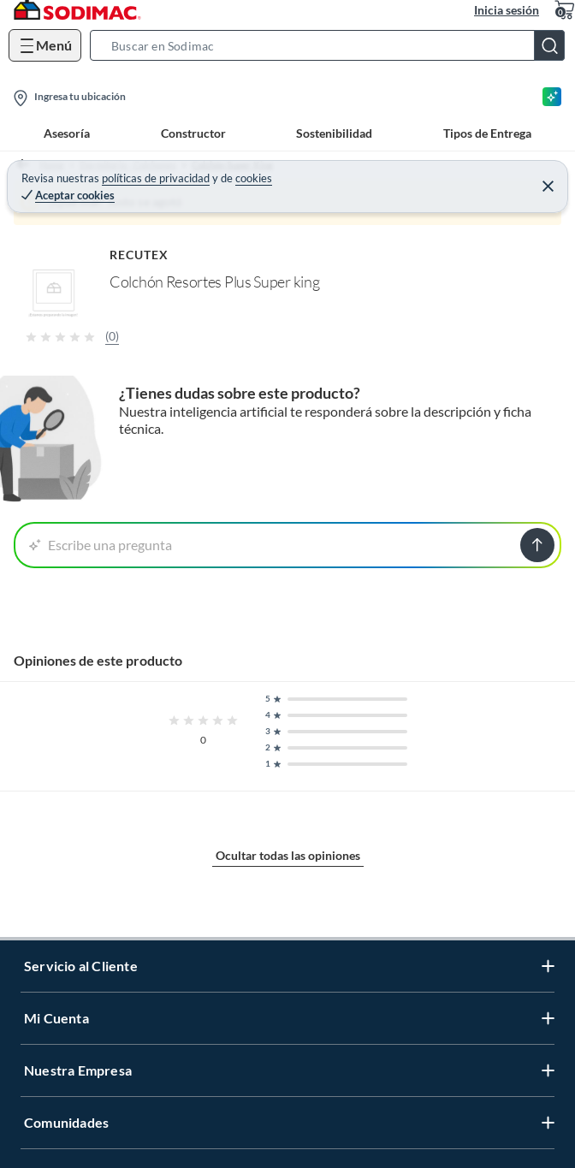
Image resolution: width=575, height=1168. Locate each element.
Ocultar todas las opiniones (288, 855)
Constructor (193, 133)
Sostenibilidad (334, 133)
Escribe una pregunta (100, 545)
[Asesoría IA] (551, 96)
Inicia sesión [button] (506, 10)
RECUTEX (139, 254)
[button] (332, 45)
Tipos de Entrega (487, 133)
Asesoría (67, 133)
